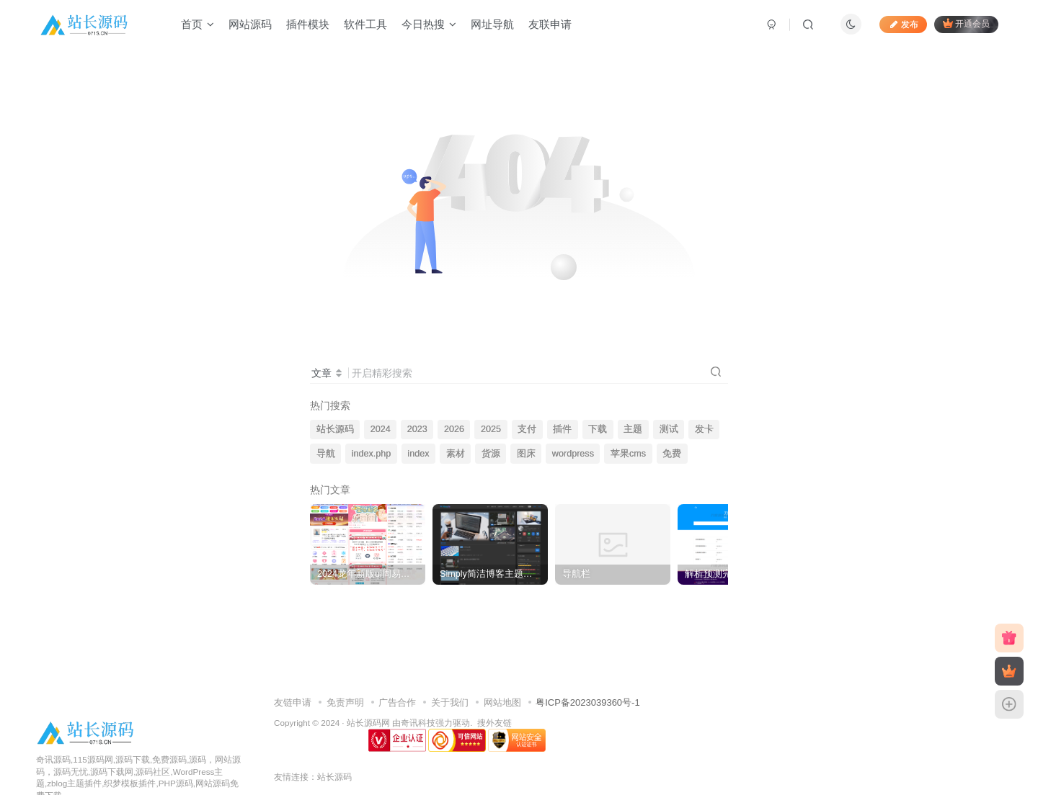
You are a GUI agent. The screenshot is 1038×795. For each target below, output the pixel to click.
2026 (454, 429)
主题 (633, 429)
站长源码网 (368, 722)
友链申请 (292, 702)
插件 (562, 429)
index (418, 454)
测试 (669, 429)
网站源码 (250, 24)
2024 (381, 429)
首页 (197, 24)
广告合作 (397, 702)
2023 (417, 429)
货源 (491, 454)
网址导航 (492, 24)
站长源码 (335, 429)
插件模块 (307, 24)
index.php (371, 454)
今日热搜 (429, 24)
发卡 (704, 429)
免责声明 (345, 702)
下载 (597, 429)
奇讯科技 (418, 722)
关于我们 (450, 702)
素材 (455, 454)
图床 (526, 454)
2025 (491, 429)
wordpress (573, 454)
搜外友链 (494, 722)
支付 (527, 429)
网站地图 (502, 702)
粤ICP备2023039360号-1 (588, 702)
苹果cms (628, 454)
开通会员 (966, 23)
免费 (671, 454)
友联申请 (550, 24)
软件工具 (365, 24)
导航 (325, 454)
